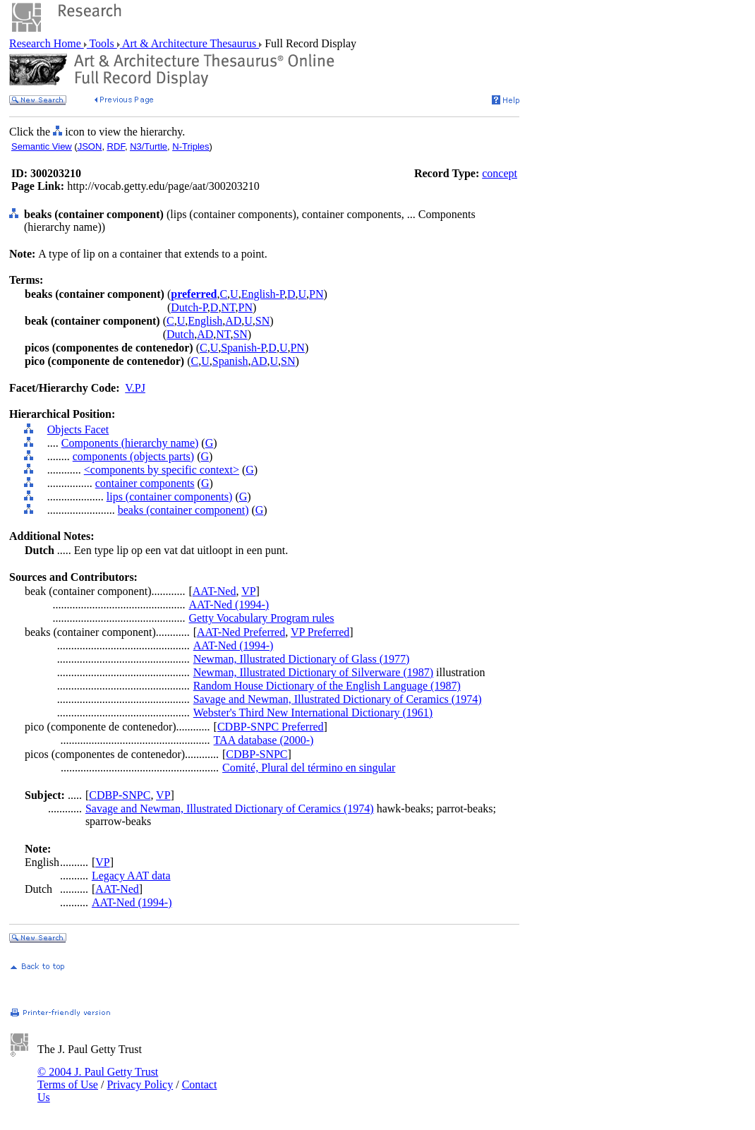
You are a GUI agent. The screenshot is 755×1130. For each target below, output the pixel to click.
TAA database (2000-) (264, 740)
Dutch (180, 334)
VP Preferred (320, 632)
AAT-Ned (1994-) (228, 605)
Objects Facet (78, 429)
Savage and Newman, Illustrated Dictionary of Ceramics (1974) (337, 699)
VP (248, 591)
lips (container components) (170, 497)
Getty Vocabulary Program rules (261, 618)
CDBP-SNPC (256, 754)
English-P (262, 294)
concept (499, 173)
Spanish (230, 361)
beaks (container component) (183, 510)
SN (262, 321)
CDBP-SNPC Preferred (270, 727)
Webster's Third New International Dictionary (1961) (313, 713)
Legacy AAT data (131, 876)
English (205, 321)
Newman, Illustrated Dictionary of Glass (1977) (301, 659)
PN (316, 294)
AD (233, 321)
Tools (102, 43)
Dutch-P (189, 307)
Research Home (46, 43)
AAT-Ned (214, 591)
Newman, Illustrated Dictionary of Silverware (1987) (313, 672)
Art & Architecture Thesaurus (189, 43)
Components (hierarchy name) (130, 443)
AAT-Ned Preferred (241, 632)
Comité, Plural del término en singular (308, 768)
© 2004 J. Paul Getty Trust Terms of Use (97, 1078)
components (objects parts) (133, 456)
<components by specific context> (161, 470)
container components (145, 483)
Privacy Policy (140, 1084)
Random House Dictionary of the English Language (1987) (327, 686)
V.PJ (135, 388)
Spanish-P (243, 348)
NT (228, 307)
